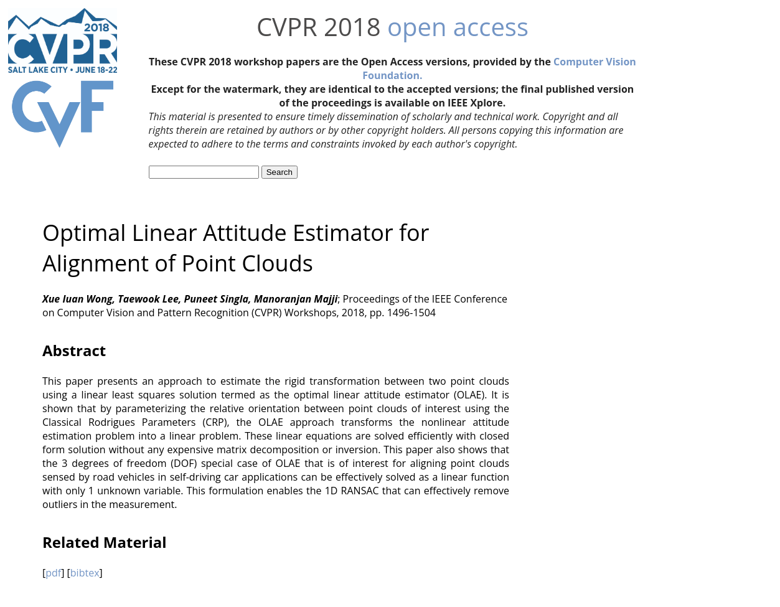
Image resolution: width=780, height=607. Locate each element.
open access (458, 26)
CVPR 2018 (318, 26)
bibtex (85, 573)
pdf (53, 573)
